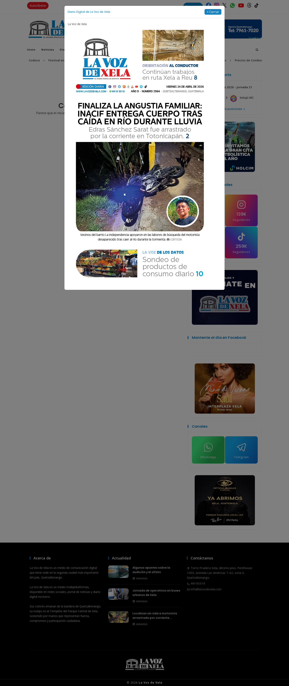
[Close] (213, 12)
